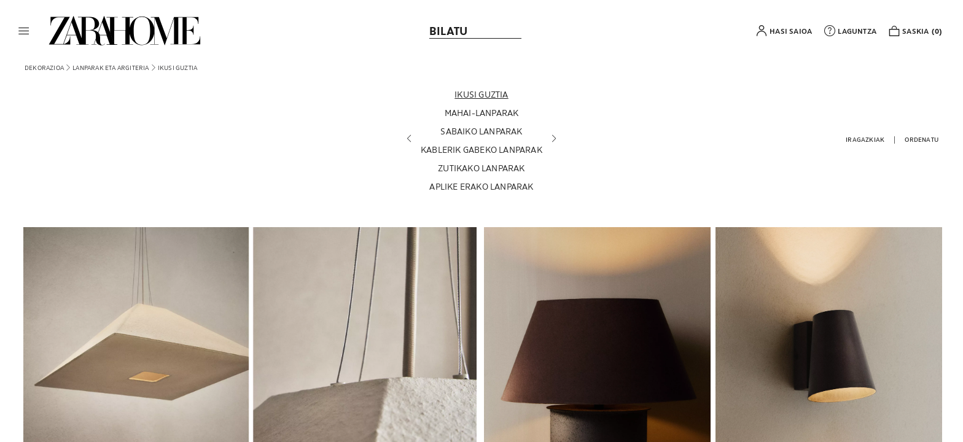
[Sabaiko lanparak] (481, 131)
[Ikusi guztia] (481, 94)
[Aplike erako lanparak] (481, 186)
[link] (125, 30)
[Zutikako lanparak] (481, 168)
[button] (23, 30)
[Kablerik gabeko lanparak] (481, 149)
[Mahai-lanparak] (481, 112)
